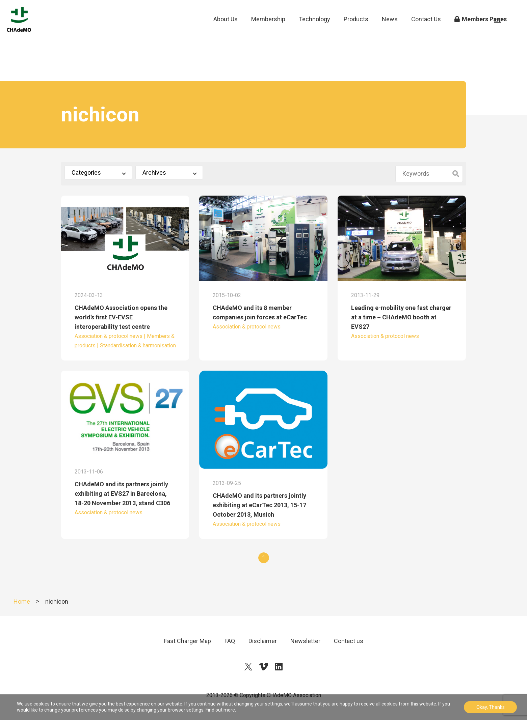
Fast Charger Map (187, 640)
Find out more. (221, 710)
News (390, 30)
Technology (314, 30)
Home (22, 601)
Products (356, 30)
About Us (225, 30)
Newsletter (305, 640)
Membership (268, 30)
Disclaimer (262, 640)
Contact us (348, 640)
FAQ (230, 640)
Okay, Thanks (490, 707)
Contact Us (426, 30)
